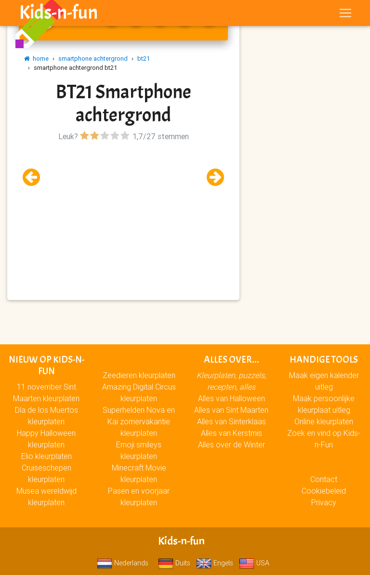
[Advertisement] (123, 211)
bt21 (143, 58)
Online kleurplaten (323, 421)
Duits (174, 563)
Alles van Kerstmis (231, 433)
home (36, 58)
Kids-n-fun (58, 14)
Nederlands (122, 563)
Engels (214, 563)
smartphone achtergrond (93, 58)
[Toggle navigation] (345, 15)
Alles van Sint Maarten (231, 410)
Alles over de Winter (231, 444)
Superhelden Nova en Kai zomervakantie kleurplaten (139, 421)
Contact (323, 479)
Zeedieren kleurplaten (139, 375)
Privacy (323, 502)
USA (254, 563)
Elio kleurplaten (46, 456)
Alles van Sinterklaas (231, 421)
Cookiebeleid (324, 491)
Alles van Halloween (231, 398)
